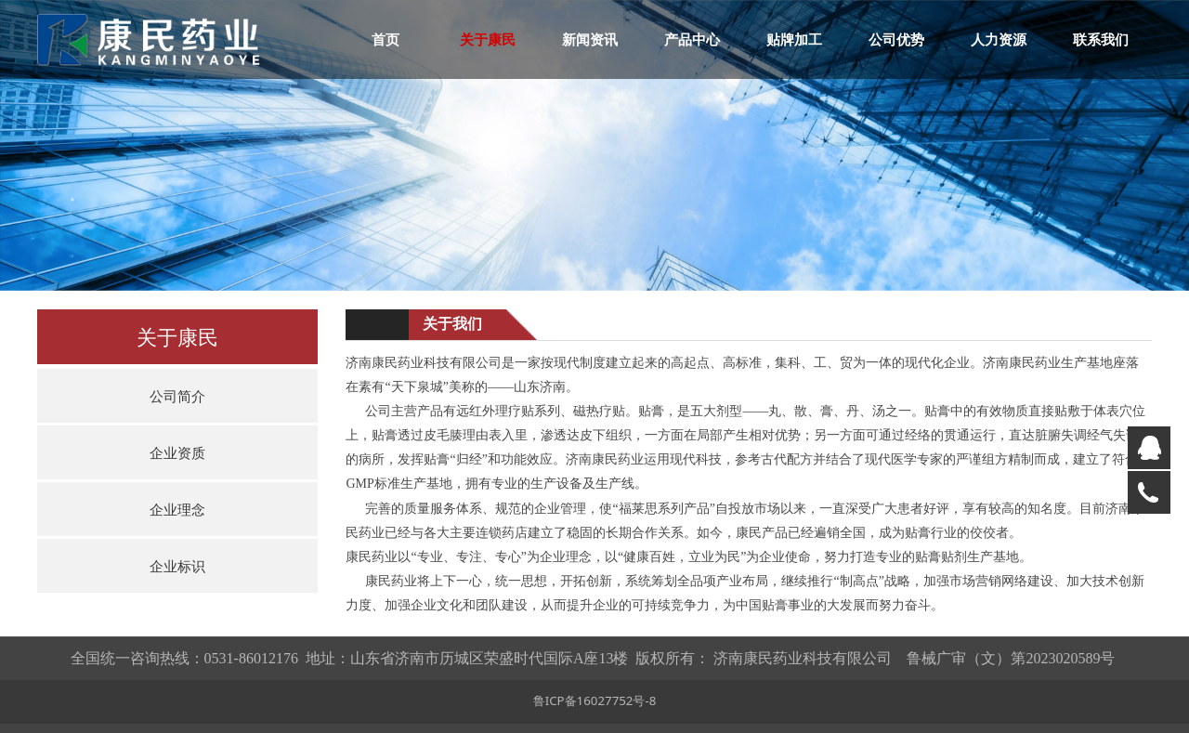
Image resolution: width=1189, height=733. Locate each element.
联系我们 (1101, 39)
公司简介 (177, 395)
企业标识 (177, 565)
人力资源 (998, 39)
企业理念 (177, 509)
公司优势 (896, 39)
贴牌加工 (794, 39)
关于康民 (488, 39)
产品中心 (692, 39)
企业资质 (177, 452)
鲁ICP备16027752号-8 (595, 700)
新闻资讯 (590, 39)
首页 (385, 39)
